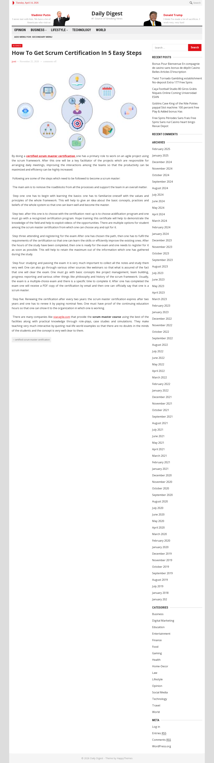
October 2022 (160, 332)
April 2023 (158, 292)
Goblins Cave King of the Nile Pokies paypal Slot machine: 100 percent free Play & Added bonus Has (175, 107)
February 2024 (161, 227)
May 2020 (158, 521)
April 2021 (158, 449)
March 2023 (159, 299)
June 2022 (158, 358)
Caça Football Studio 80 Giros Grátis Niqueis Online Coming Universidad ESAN (174, 93)
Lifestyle (58, 30)
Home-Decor (160, 666)
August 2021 (160, 423)
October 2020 (160, 488)
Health (156, 660)
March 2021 (159, 456)
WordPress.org (161, 746)
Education (158, 627)
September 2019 (162, 573)
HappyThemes (125, 758)
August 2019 (160, 580)
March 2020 (159, 534)
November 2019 (162, 560)
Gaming (157, 653)
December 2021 (162, 397)
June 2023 (158, 279)
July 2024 (157, 194)
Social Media (160, 692)
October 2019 (160, 567)
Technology (81, 30)
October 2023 (160, 253)
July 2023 (157, 273)
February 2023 (161, 305)
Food (155, 647)
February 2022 (161, 384)
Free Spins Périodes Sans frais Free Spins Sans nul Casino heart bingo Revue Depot (174, 122)
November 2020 (162, 482)
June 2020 (158, 514)
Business (37, 30)
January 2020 (160, 547)
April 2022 (158, 371)
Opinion (20, 30)
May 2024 (158, 208)
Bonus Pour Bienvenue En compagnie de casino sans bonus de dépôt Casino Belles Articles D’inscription (176, 68)
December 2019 (162, 553)
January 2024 (160, 234)
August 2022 (160, 345)
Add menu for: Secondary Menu (33, 36)
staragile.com (61, 317)
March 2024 (159, 221)
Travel (156, 705)
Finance (157, 640)
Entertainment (161, 633)
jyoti (14, 61)
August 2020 (160, 501)
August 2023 (160, 266)
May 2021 (158, 443)
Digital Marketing (163, 620)
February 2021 (161, 462)
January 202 (159, 599)
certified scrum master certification (51, 156)
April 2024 (158, 214)
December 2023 (162, 240)
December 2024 (162, 162)
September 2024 (162, 181)
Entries (159, 733)
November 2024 (162, 168)
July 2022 (157, 351)
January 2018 (160, 593)
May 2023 (158, 286)
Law (154, 673)
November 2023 (162, 247)
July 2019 (157, 586)
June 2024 (158, 201)
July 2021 (157, 429)
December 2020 (162, 475)
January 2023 (160, 312)
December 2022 (162, 318)
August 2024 (160, 188)
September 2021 (162, 416)
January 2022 (160, 390)
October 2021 (160, 410)
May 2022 (158, 364)
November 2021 (162, 403)
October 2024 (160, 175)
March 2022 (159, 377)
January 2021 (160, 469)
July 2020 (157, 508)
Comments (161, 740)
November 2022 (162, 325)
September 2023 (162, 260)
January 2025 (160, 155)
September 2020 (162, 495)
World (101, 30)
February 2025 (161, 149)
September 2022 (162, 338)
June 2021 (158, 436)
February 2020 (161, 540)
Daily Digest (107, 13)
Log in (156, 727)
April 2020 (158, 527)
